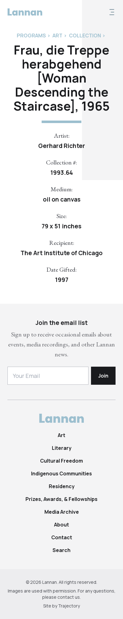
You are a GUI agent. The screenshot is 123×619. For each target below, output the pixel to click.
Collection (85, 35)
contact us (68, 597)
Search (61, 550)
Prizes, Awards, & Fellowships (61, 499)
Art (61, 435)
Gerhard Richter (61, 146)
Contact (61, 537)
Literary (61, 448)
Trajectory (69, 606)
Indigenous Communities (61, 473)
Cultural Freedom (61, 460)
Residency (62, 486)
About (61, 524)
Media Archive (61, 511)
